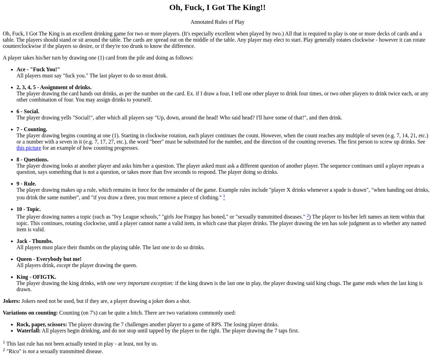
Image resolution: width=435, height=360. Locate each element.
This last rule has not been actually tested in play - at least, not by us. (80, 344)
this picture (29, 148)
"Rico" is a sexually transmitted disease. (53, 351)
